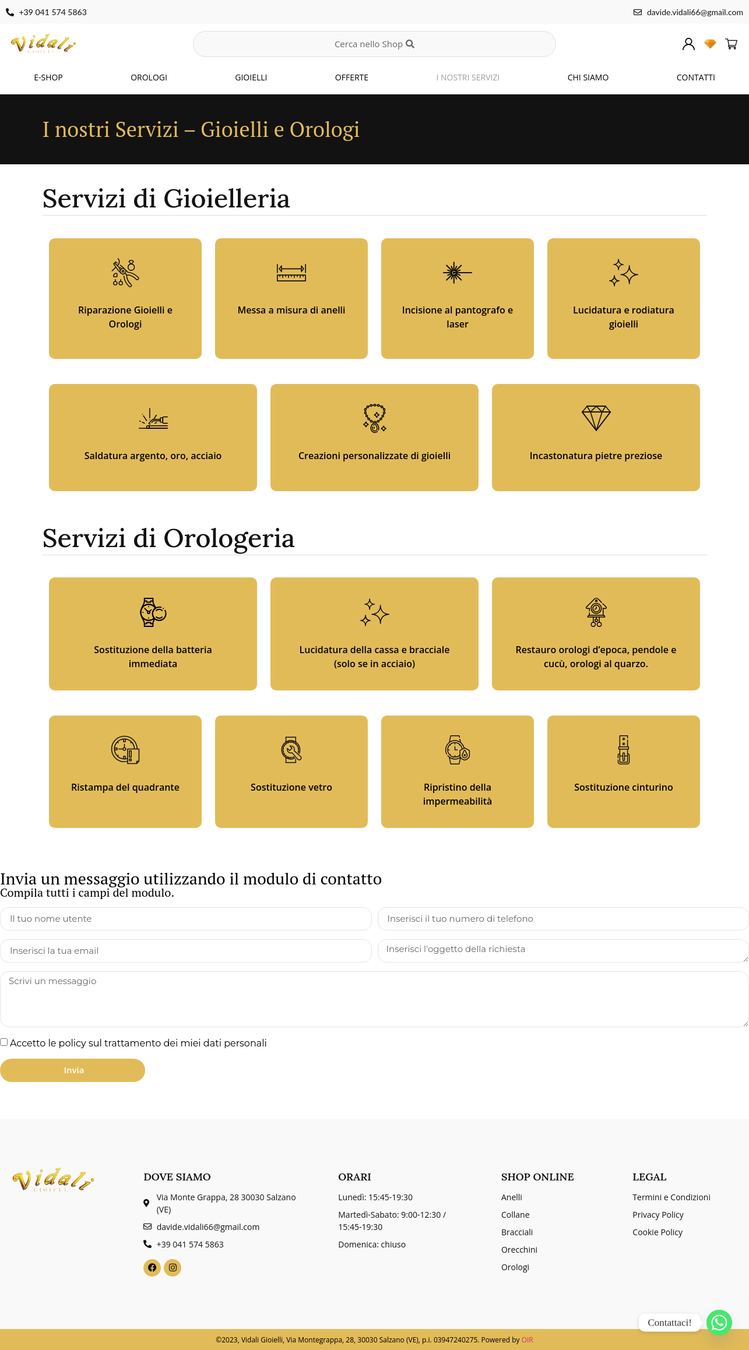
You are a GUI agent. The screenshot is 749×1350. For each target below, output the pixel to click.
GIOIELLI (251, 77)
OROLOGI (149, 77)
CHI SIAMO (588, 77)
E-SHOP (48, 77)
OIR (527, 1340)
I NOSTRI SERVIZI (468, 77)
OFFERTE (351, 77)
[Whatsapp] (719, 1322)
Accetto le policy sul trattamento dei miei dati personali (138, 1042)
